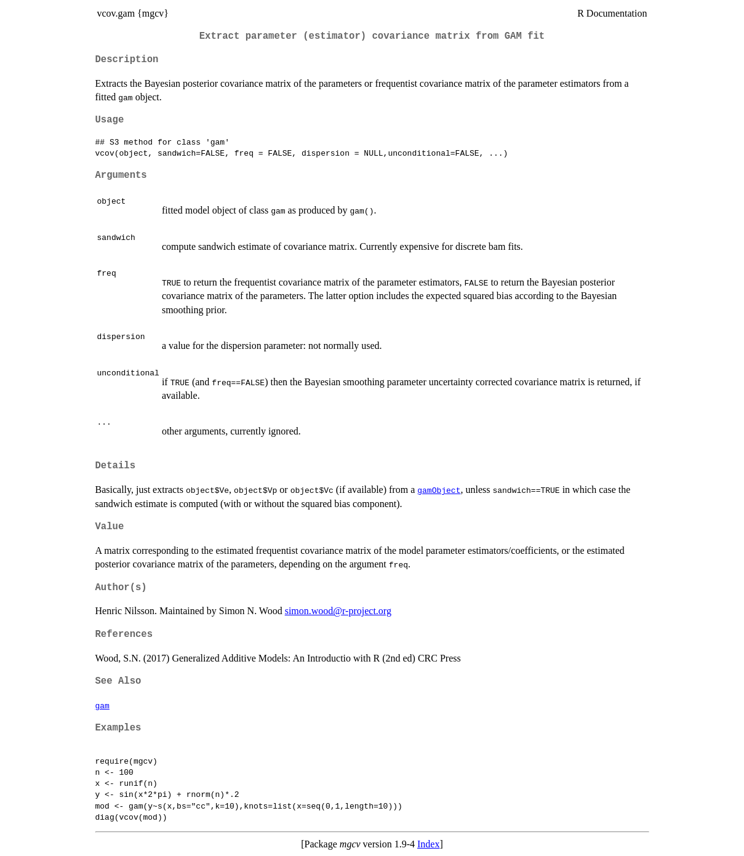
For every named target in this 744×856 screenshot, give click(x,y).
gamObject (438, 489)
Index (428, 844)
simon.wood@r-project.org (338, 611)
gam (102, 705)
